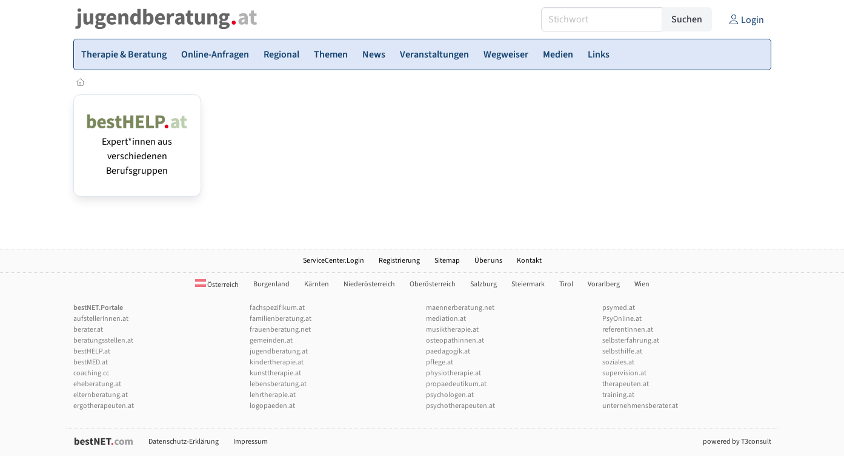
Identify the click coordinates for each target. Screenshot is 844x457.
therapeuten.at (625, 384)
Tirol (566, 284)
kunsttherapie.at (275, 373)
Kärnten (316, 284)
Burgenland (271, 284)
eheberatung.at (97, 384)
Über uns (488, 260)
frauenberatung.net (280, 329)
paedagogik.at (448, 351)
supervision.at (624, 373)
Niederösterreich (369, 284)
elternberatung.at (100, 395)
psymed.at (618, 308)
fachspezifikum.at (277, 308)
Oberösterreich (433, 284)
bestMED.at (90, 362)
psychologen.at (450, 395)
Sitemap (447, 260)
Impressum (250, 441)
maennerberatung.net (460, 308)
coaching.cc (91, 373)
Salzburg (483, 284)
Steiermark (528, 284)
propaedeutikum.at (456, 384)
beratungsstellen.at (103, 340)
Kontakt (529, 260)
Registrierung (399, 260)
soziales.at (618, 362)
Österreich (217, 285)
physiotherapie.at (453, 373)
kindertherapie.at (277, 362)
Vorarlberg (604, 284)
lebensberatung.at (278, 384)
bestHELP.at (91, 351)
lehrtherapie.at (273, 395)
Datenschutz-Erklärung (183, 441)
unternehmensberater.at (640, 406)
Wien (642, 284)
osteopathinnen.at (455, 340)
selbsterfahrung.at (630, 340)
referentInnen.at (627, 329)
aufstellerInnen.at (100, 319)
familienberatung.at (280, 319)
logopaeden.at (272, 406)
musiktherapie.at (452, 329)
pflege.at (439, 362)
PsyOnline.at (622, 319)
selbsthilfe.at (622, 351)
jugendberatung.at (279, 351)
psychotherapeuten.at (460, 406)
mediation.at (446, 319)
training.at (618, 395)
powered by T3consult (737, 441)
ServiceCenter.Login (333, 260)
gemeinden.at (271, 340)
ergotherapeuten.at (103, 406)
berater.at (88, 329)
